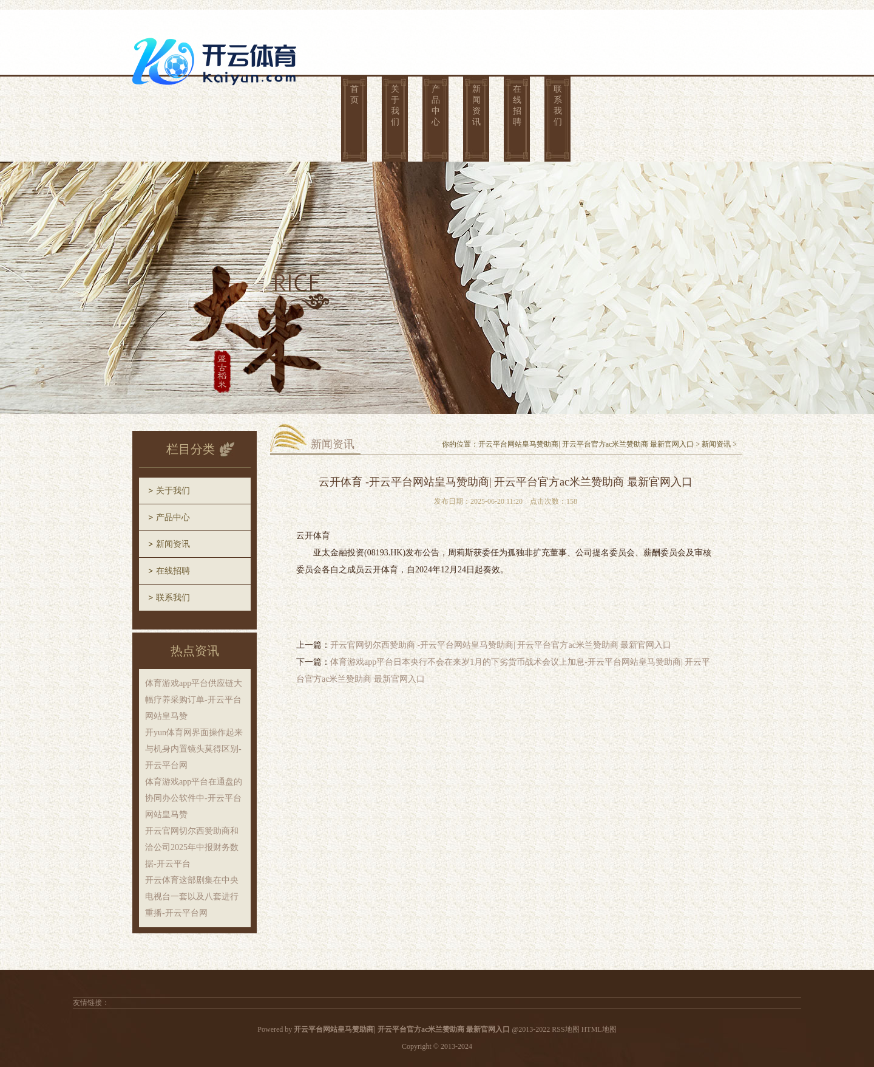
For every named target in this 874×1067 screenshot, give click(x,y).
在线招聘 (517, 105)
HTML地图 (599, 1029)
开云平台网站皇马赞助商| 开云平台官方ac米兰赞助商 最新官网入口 (586, 444)
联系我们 (558, 105)
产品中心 (436, 105)
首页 (354, 94)
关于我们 (395, 105)
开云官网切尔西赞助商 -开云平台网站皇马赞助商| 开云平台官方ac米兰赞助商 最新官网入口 (500, 645)
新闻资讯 (476, 105)
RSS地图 (565, 1029)
